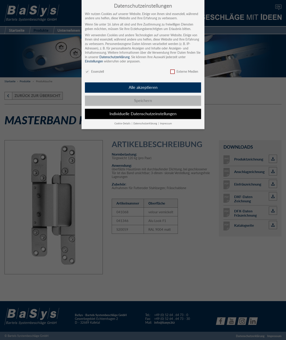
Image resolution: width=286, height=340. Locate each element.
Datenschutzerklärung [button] (145, 119)
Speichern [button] (143, 96)
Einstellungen (94, 57)
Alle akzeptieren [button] (143, 83)
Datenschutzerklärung (114, 53)
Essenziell (94, 67)
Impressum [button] (166, 119)
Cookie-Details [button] (122, 119)
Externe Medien (184, 67)
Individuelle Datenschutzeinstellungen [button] (143, 109)
